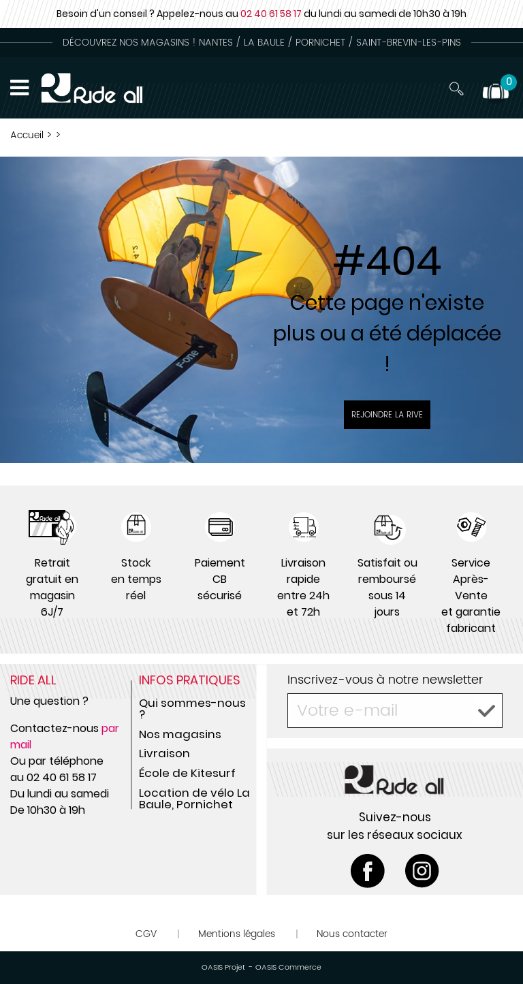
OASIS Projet (223, 967)
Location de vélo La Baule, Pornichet (194, 798)
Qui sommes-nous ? (192, 709)
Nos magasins (180, 734)
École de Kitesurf (187, 773)
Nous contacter (352, 934)
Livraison (164, 753)
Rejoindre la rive (387, 414)
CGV (146, 934)
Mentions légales (236, 934)
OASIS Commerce (288, 967)
